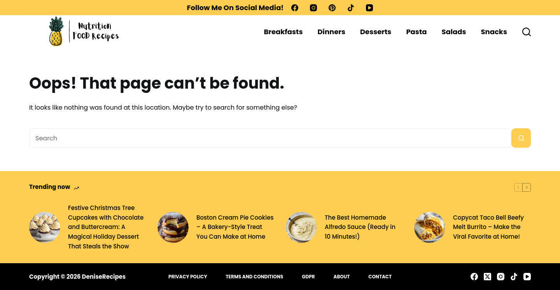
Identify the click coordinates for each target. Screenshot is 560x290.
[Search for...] (270, 138)
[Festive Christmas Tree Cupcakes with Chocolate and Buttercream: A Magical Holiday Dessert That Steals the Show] (44, 227)
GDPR (308, 277)
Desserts (375, 32)
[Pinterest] (332, 7)
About (342, 277)
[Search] (526, 32)
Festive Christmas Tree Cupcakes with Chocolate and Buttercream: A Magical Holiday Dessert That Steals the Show (106, 227)
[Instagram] (313, 7)
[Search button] (521, 138)
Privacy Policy (187, 277)
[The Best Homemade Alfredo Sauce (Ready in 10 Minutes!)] (301, 227)
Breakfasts (283, 32)
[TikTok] (350, 7)
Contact (380, 277)
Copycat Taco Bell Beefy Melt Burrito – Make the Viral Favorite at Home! (488, 227)
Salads (453, 32)
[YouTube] (369, 7)
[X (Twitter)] (487, 276)
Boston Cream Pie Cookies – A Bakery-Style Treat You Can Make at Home (234, 227)
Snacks (494, 32)
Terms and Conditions (255, 277)
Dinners (331, 32)
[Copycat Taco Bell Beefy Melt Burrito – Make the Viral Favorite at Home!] (429, 227)
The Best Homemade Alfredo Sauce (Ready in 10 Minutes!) (360, 227)
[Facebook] (294, 7)
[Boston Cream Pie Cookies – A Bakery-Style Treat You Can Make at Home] (173, 227)
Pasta (416, 32)
